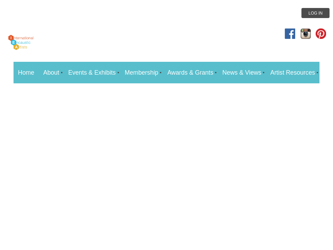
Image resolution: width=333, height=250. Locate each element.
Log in (315, 13)
